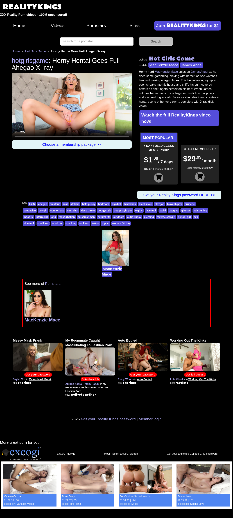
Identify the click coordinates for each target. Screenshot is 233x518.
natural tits (104, 217)
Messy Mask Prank (27, 340)
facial (162, 210)
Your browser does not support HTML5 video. (72, 106)
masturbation (67, 217)
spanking (70, 223)
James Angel (191, 65)
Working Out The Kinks (188, 340)
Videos (58, 25)
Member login (150, 419)
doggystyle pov (123, 210)
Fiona (78, 503)
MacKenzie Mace (163, 65)
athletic (75, 204)
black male (145, 204)
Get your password (38, 374)
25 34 (32, 204)
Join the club (90, 379)
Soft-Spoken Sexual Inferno (135, 496)
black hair (130, 204)
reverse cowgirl (166, 217)
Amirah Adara (73, 383)
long (53, 217)
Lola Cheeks (177, 379)
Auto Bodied (127, 340)
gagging (173, 210)
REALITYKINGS (32, 7)
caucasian (30, 210)
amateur (55, 204)
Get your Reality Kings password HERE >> (179, 195)
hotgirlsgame (30, 60)
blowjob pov (174, 204)
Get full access (195, 374)
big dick (116, 204)
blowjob (159, 204)
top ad (105, 223)
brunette (190, 204)
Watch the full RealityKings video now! (176, 118)
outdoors (118, 217)
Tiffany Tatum (91, 383)
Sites (135, 25)
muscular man (86, 217)
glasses (186, 210)
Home (19, 25)
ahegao (42, 204)
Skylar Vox (19, 379)
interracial (42, 217)
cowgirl (43, 210)
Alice (135, 503)
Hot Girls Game (35, 51)
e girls (139, 210)
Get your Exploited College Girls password (192, 453)
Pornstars (96, 25)
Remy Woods (126, 379)
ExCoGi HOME (66, 453)
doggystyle (104, 210)
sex (196, 217)
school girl (184, 217)
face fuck (151, 210)
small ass (43, 223)
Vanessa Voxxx (12, 496)
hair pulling (200, 210)
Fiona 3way (68, 496)
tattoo (95, 223)
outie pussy (134, 217)
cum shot (72, 210)
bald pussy (88, 204)
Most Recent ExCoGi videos (121, 453)
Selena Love (184, 496)
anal (65, 204)
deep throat (88, 210)
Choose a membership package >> (71, 144)
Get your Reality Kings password (108, 419)
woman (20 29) (121, 223)
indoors (28, 217)
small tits (57, 223)
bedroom (103, 204)
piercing (149, 217)
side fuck (29, 223)
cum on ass (57, 210)
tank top (84, 223)
